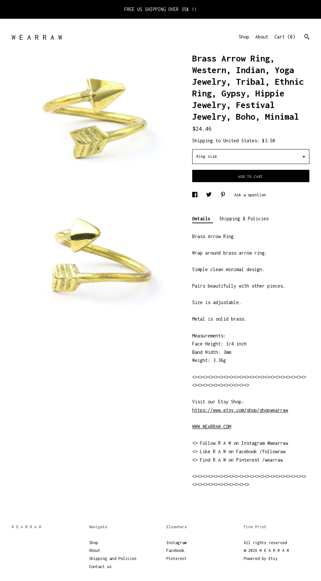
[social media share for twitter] (210, 194)
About (261, 36)
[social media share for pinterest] (224, 194)
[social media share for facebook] (196, 194)
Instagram (176, 542)
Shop (244, 36)
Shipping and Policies (113, 558)
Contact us (100, 566)
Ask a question (250, 194)
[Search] (306, 37)
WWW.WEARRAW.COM (211, 426)
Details (202, 218)
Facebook (175, 550)
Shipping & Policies (244, 218)
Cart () (284, 36)
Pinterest (176, 558)
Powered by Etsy (261, 558)
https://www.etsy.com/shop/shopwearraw (240, 410)
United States (240, 140)
